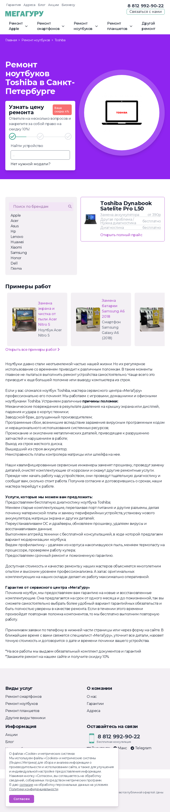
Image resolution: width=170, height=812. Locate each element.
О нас (92, 696)
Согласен (22, 799)
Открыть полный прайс (121, 235)
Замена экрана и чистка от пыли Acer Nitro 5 (47, 314)
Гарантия (13, 5)
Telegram (141, 748)
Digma (16, 269)
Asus (14, 226)
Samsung (19, 253)
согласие (26, 785)
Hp (13, 231)
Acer (14, 221)
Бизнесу (68, 5)
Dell (14, 263)
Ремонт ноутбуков (21, 704)
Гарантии (95, 704)
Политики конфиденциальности (33, 789)
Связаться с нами (145, 12)
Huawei (17, 242)
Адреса (29, 5)
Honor (16, 258)
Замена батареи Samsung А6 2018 (113, 308)
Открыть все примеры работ (32, 349)
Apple (16, 215)
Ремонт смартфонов (23, 696)
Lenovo (17, 237)
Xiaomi (16, 247)
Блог (41, 5)
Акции (53, 5)
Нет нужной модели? (30, 164)
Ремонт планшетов (22, 711)
